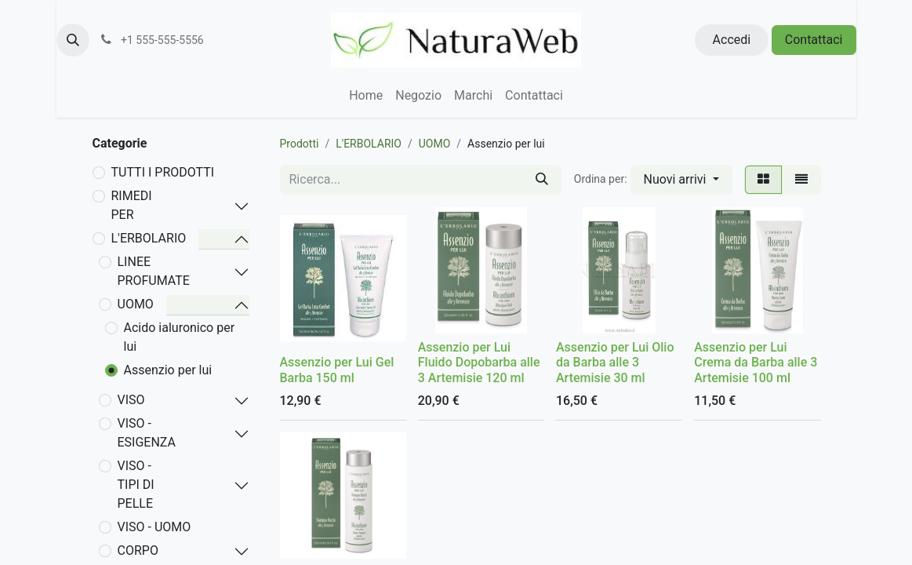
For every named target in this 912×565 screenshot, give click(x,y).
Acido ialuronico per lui (179, 337)
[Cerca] (541, 180)
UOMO (136, 304)
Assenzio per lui (168, 370)
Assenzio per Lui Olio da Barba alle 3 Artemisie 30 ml (615, 362)
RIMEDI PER (131, 205)
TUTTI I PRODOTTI (163, 172)
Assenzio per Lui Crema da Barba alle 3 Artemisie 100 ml (755, 362)
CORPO (138, 550)
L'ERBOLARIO (149, 238)
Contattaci (814, 39)
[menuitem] (366, 95)
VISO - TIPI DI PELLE (136, 484)
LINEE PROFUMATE (154, 271)
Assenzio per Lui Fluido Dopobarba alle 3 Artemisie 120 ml (479, 362)
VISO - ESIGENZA (147, 433)
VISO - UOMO (154, 526)
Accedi (732, 39)
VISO (131, 399)
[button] (72, 40)
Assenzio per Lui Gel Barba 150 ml (337, 370)
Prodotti (299, 143)
